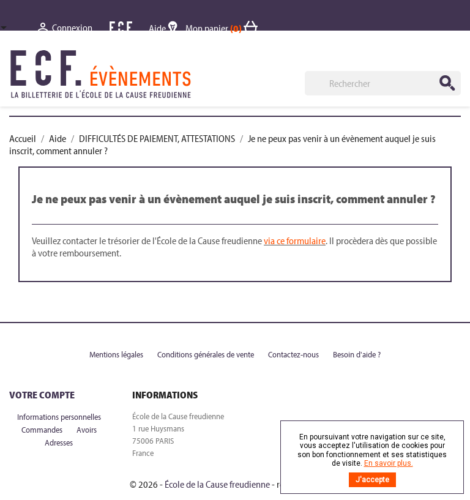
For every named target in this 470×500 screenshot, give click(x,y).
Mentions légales (117, 354)
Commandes (42, 429)
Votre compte (42, 395)
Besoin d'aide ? (357, 354)
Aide (167, 28)
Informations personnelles (59, 416)
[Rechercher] (383, 83)
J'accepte (372, 480)
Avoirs (86, 429)
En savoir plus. (388, 463)
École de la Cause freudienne (217, 484)
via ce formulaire (295, 240)
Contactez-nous (294, 354)
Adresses (59, 442)
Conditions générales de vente (206, 354)
